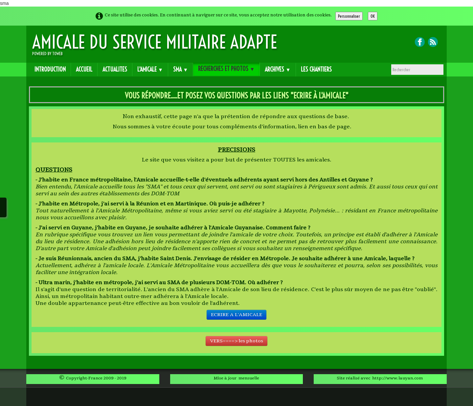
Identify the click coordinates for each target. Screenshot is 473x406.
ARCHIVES (277, 69)
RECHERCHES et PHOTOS (226, 69)
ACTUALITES (114, 69)
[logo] (157, 46)
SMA (180, 69)
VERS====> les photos (236, 341)
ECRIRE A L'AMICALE (236, 314)
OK (373, 16)
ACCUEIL (84, 69)
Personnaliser (349, 16)
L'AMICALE (150, 69)
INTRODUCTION (50, 69)
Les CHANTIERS (316, 69)
